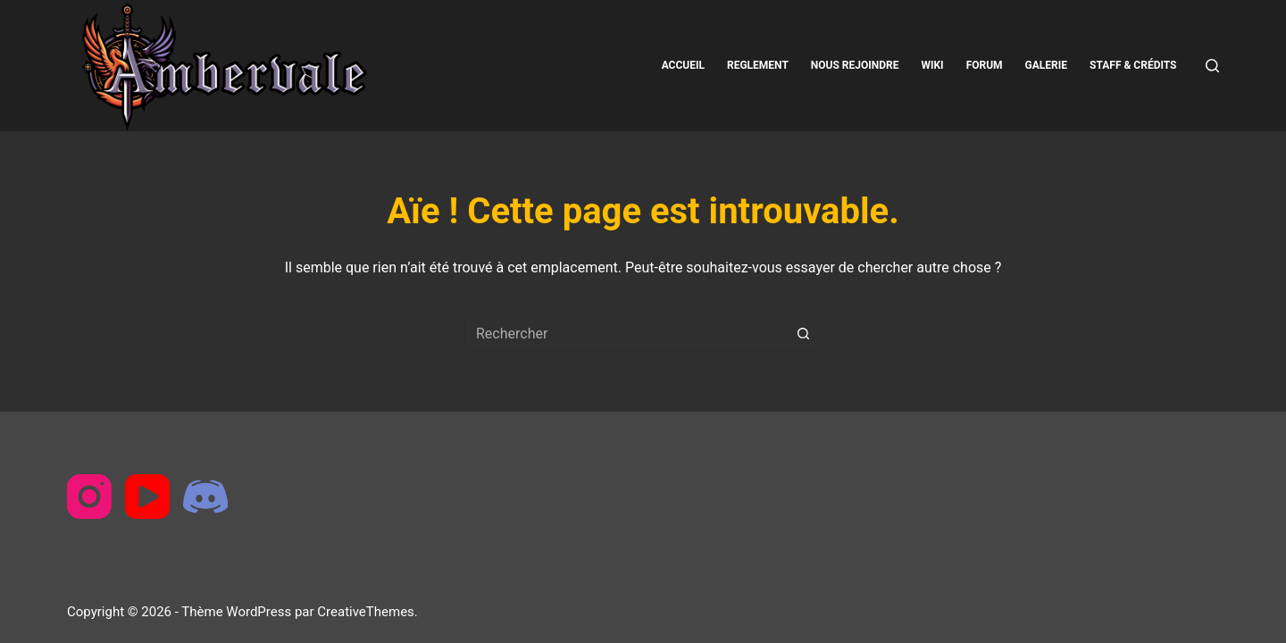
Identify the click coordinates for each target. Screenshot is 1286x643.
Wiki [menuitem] (932, 65)
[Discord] (205, 496)
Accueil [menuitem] (683, 65)
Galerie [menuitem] (1046, 65)
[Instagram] (89, 496)
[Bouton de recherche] (804, 333)
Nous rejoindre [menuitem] (855, 65)
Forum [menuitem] (984, 65)
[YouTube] (147, 496)
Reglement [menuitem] (758, 65)
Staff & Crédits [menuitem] (1133, 65)
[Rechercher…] (625, 333)
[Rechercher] (1212, 65)
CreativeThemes (365, 612)
